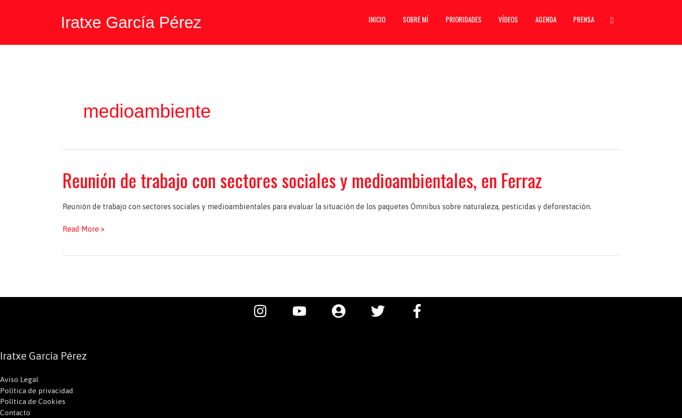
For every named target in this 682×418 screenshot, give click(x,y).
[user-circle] (343, 310)
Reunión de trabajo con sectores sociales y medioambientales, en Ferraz (305, 179)
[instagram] (265, 310)
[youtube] (304, 310)
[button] (612, 22)
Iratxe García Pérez (131, 22)
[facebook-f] (419, 310)
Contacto (15, 412)
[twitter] (382, 310)
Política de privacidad (36, 390)
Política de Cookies (32, 401)
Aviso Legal (19, 379)
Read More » (84, 228)
